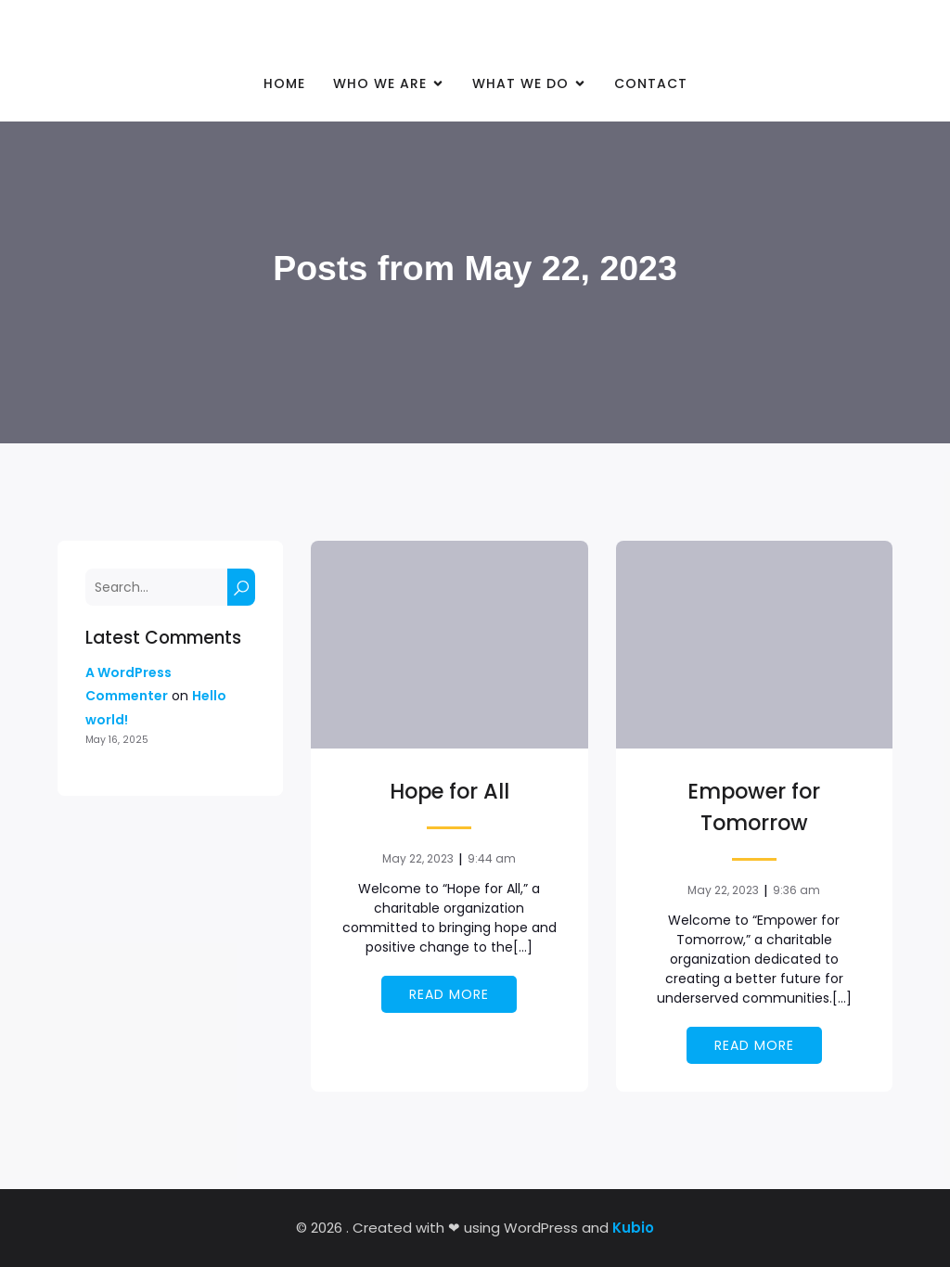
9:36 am (796, 890)
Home (284, 83)
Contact (650, 83)
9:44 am (492, 858)
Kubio (633, 1227)
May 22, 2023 (418, 858)
